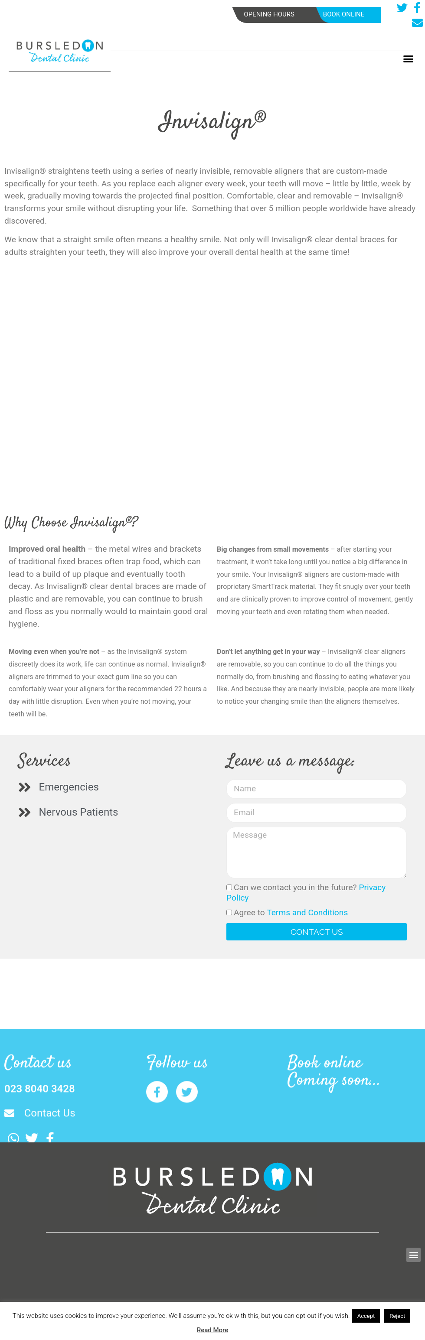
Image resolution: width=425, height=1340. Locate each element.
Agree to (291, 912)
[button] (408, 59)
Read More (213, 1330)
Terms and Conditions (307, 912)
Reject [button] (397, 1316)
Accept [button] (366, 1316)
